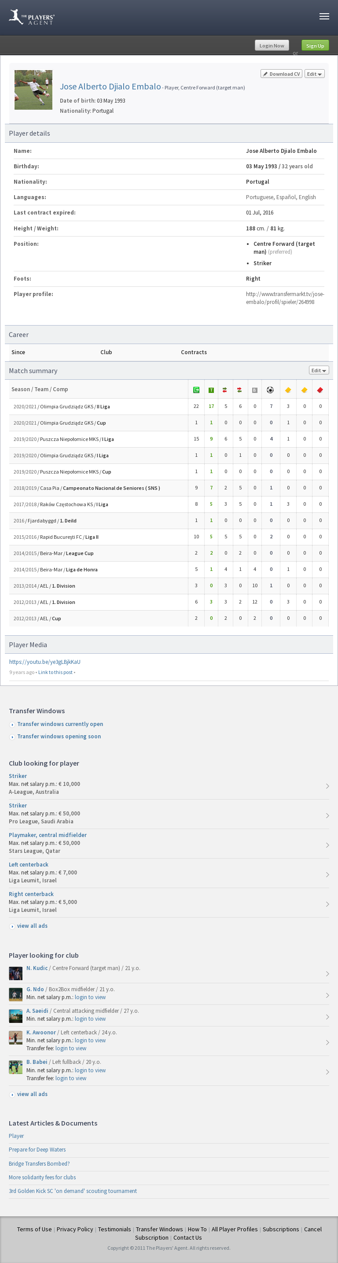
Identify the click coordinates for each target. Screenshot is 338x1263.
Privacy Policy (75, 1229)
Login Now (272, 45)
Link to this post (55, 672)
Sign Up (315, 45)
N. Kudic (37, 968)
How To (197, 1229)
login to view (90, 997)
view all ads (32, 926)
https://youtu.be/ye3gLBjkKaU (45, 662)
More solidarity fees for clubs (42, 1177)
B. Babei (37, 1062)
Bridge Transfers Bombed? (39, 1163)
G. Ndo (35, 989)
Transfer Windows (159, 1229)
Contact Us (187, 1237)
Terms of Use (34, 1229)
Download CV (281, 73)
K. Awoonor (41, 1032)
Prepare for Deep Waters (37, 1149)
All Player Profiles (235, 1229)
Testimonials (114, 1229)
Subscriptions (281, 1229)
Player (16, 1136)
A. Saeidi (38, 1011)
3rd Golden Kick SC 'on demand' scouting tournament (73, 1191)
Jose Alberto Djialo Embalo (110, 86)
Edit (314, 74)
